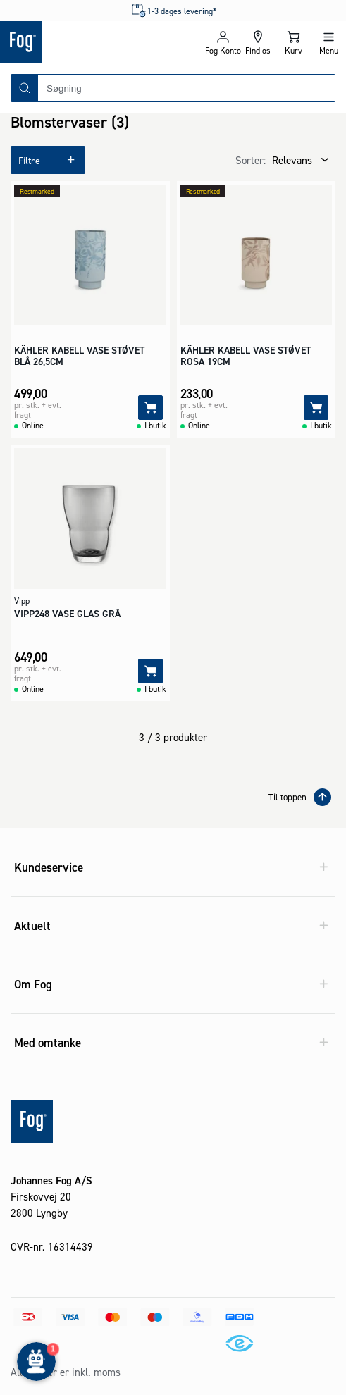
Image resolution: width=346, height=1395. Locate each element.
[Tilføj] (150, 407)
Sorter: (250, 160)
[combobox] (186, 88)
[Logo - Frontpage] (86, 42)
